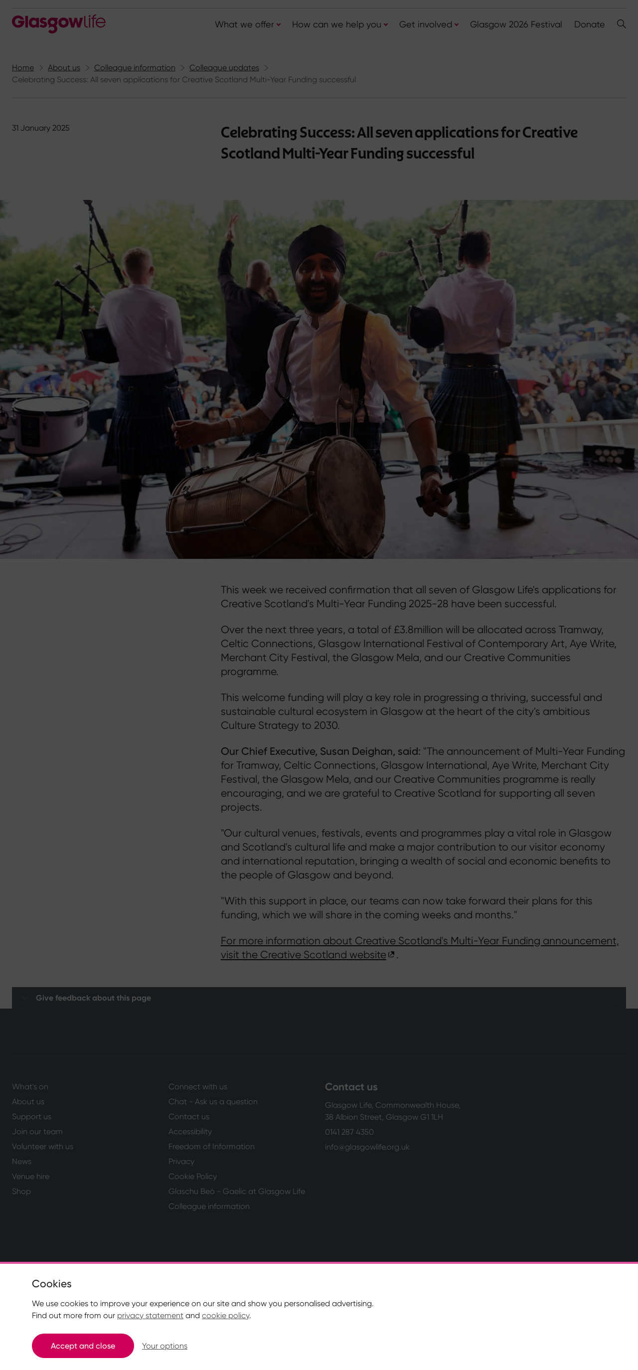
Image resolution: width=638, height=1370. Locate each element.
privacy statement (150, 1315)
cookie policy (225, 1315)
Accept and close (83, 1346)
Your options (164, 1346)
